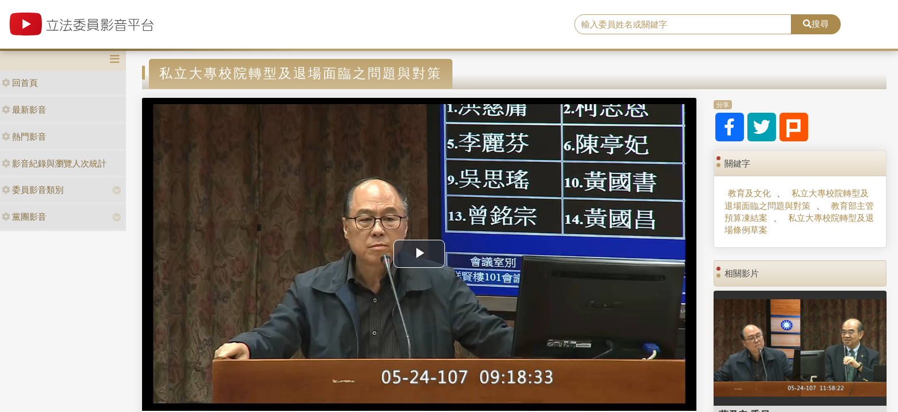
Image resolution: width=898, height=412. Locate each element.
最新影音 (24, 109)
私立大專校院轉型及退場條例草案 (798, 224)
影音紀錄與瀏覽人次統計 (54, 163)
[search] (683, 24)
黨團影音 (24, 216)
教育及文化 (749, 193)
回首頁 (20, 83)
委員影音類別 (33, 190)
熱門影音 (24, 136)
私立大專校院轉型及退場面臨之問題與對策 (796, 199)
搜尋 (816, 24)
